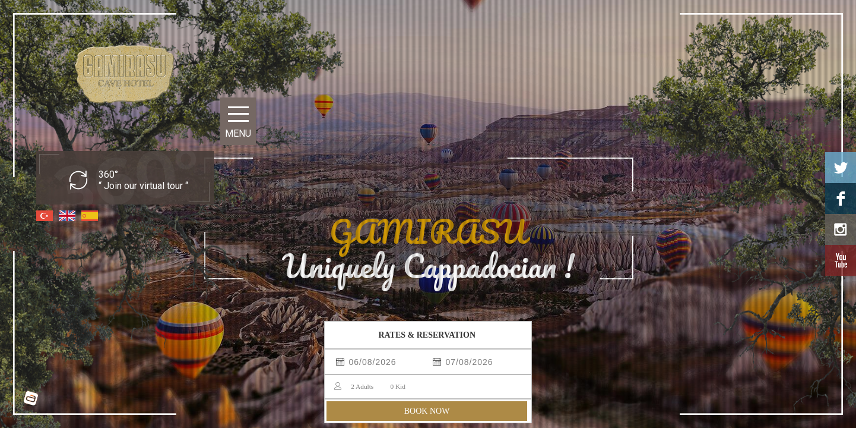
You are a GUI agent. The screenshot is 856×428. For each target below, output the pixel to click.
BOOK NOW (427, 411)
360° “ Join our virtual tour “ (143, 180)
